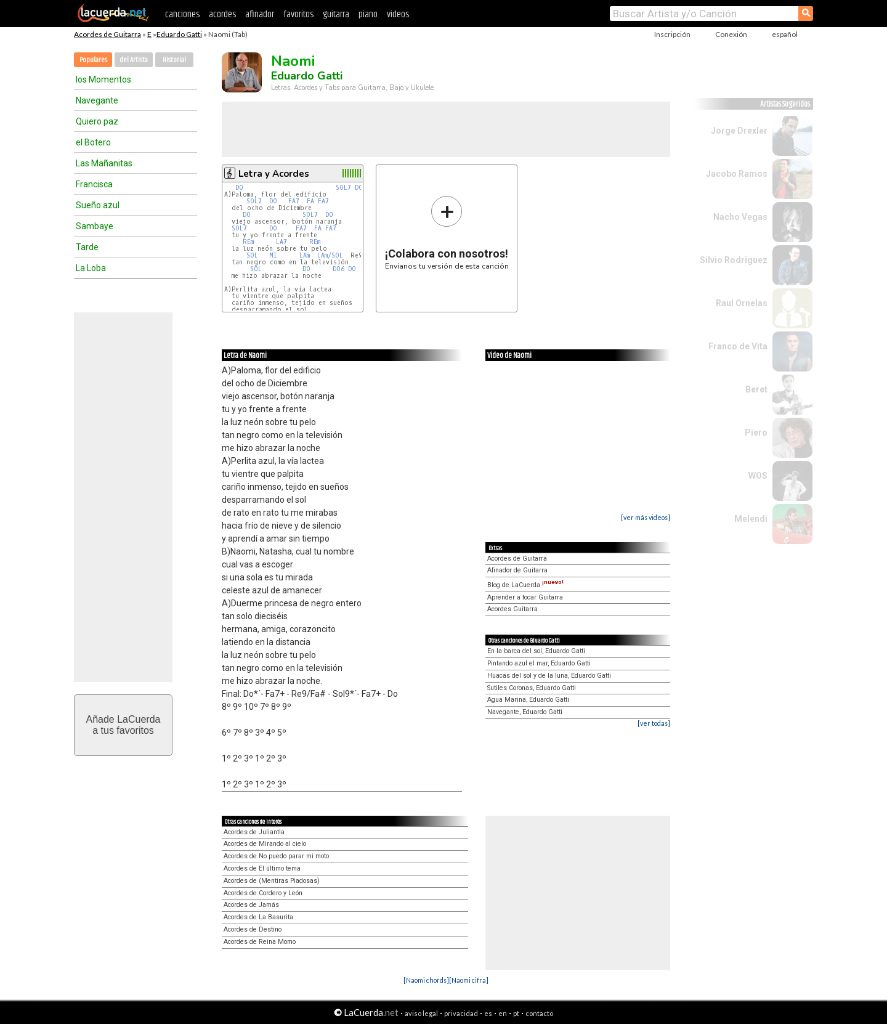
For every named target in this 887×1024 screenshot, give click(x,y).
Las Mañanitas (104, 163)
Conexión (731, 34)
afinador (259, 14)
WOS (758, 476)
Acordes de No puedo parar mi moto (276, 856)
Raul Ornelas (742, 303)
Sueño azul (97, 205)
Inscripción (672, 34)
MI (273, 255)
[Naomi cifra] (468, 980)
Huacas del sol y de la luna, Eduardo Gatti (549, 676)
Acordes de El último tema (262, 868)
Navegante (97, 100)
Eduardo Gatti (179, 34)
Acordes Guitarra (512, 609)
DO (239, 188)
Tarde (87, 247)
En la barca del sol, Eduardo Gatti (536, 651)
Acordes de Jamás (251, 905)
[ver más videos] (645, 517)
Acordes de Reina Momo (260, 942)
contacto (539, 1013)
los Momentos (103, 79)
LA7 (281, 242)
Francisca (94, 184)
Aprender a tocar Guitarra (525, 597)
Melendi (751, 519)
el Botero (93, 142)
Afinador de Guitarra (517, 570)
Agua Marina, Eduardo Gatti (528, 700)
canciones (182, 14)
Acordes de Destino (252, 929)
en (502, 1013)
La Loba (91, 268)
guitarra (336, 14)
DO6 (338, 269)
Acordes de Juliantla (254, 832)
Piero (756, 432)
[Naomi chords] (426, 980)
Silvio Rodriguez (734, 260)
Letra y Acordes (273, 174)
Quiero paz (97, 121)
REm (248, 242)
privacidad (461, 1013)
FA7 (295, 201)
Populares (93, 60)
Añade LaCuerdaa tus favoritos (123, 725)
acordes (222, 14)
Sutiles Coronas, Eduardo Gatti (531, 688)
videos (398, 14)
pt (516, 1013)
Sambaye (94, 226)
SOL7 (343, 188)
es (488, 1013)
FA (310, 201)
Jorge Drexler (739, 131)
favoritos (298, 14)
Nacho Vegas (740, 217)
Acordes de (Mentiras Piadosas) (272, 881)
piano (368, 14)
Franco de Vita (738, 346)
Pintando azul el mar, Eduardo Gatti (539, 663)
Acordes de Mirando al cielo (265, 844)
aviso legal (421, 1013)
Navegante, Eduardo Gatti (524, 712)
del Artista (133, 60)
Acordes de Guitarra (107, 34)
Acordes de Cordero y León (263, 893)
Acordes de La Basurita (258, 917)
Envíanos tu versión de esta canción (447, 232)
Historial (174, 60)
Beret (756, 389)
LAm (304, 255)
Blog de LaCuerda (525, 585)
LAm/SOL (330, 255)
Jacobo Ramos (737, 174)
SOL (252, 255)
